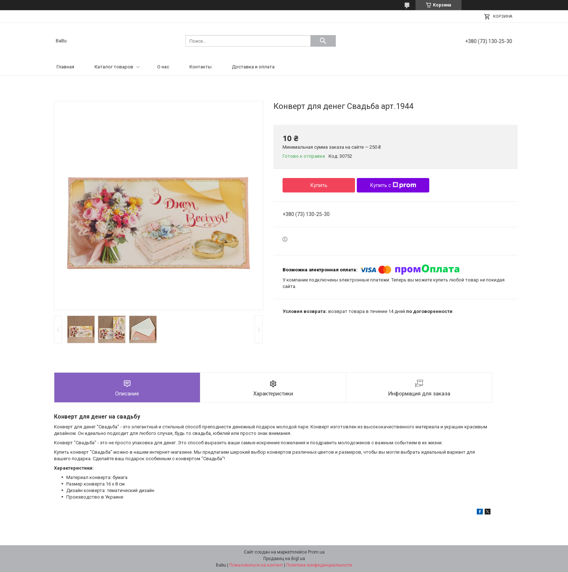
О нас (163, 66)
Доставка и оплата (253, 66)
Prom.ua (316, 552)
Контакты (200, 66)
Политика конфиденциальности (319, 565)
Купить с (393, 185)
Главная (65, 66)
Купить (318, 185)
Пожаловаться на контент (256, 565)
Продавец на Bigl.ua (284, 558)
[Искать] (323, 41)
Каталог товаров (114, 66)
